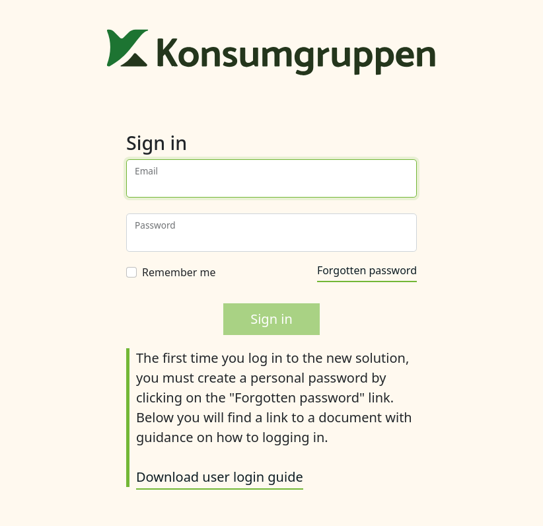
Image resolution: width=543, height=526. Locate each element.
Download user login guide (219, 477)
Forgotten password (367, 270)
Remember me (179, 272)
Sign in (271, 319)
